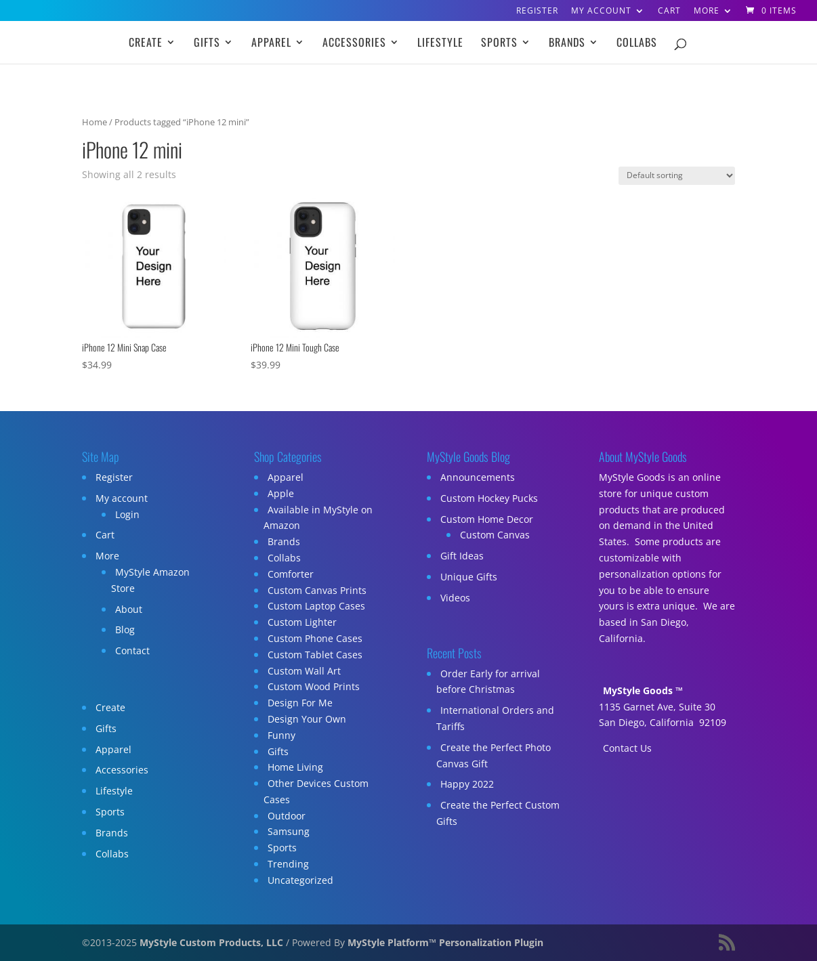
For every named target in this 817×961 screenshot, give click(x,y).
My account (601, 11)
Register (537, 11)
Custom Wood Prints (314, 686)
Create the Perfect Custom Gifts (498, 813)
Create (146, 43)
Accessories (354, 43)
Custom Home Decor (486, 519)
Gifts (207, 43)
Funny (281, 735)
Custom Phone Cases (315, 638)
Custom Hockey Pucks (489, 498)
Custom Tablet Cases (315, 654)
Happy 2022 (467, 783)
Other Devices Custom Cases (316, 791)
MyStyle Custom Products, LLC (211, 942)
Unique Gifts (468, 576)
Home (94, 122)
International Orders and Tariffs (495, 718)
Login (127, 514)
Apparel (271, 43)
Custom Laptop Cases (316, 605)
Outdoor (287, 815)
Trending (288, 863)
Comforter (291, 574)
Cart (669, 11)
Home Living (295, 767)
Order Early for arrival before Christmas (488, 681)
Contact (132, 650)
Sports (499, 43)
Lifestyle (440, 43)
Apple (281, 493)
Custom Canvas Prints (317, 590)
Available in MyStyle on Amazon (318, 517)
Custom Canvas (495, 534)
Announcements (477, 477)
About (128, 609)
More (706, 11)
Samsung (289, 831)
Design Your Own (307, 718)
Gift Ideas (462, 555)
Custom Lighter (302, 622)
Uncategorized (300, 880)
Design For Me (300, 702)
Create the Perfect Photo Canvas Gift (493, 755)
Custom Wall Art (304, 670)
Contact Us (627, 748)
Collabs (636, 43)
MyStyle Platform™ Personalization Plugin (445, 942)
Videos (455, 597)
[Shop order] (677, 176)
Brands (567, 43)
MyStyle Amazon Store (150, 580)
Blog (125, 629)
